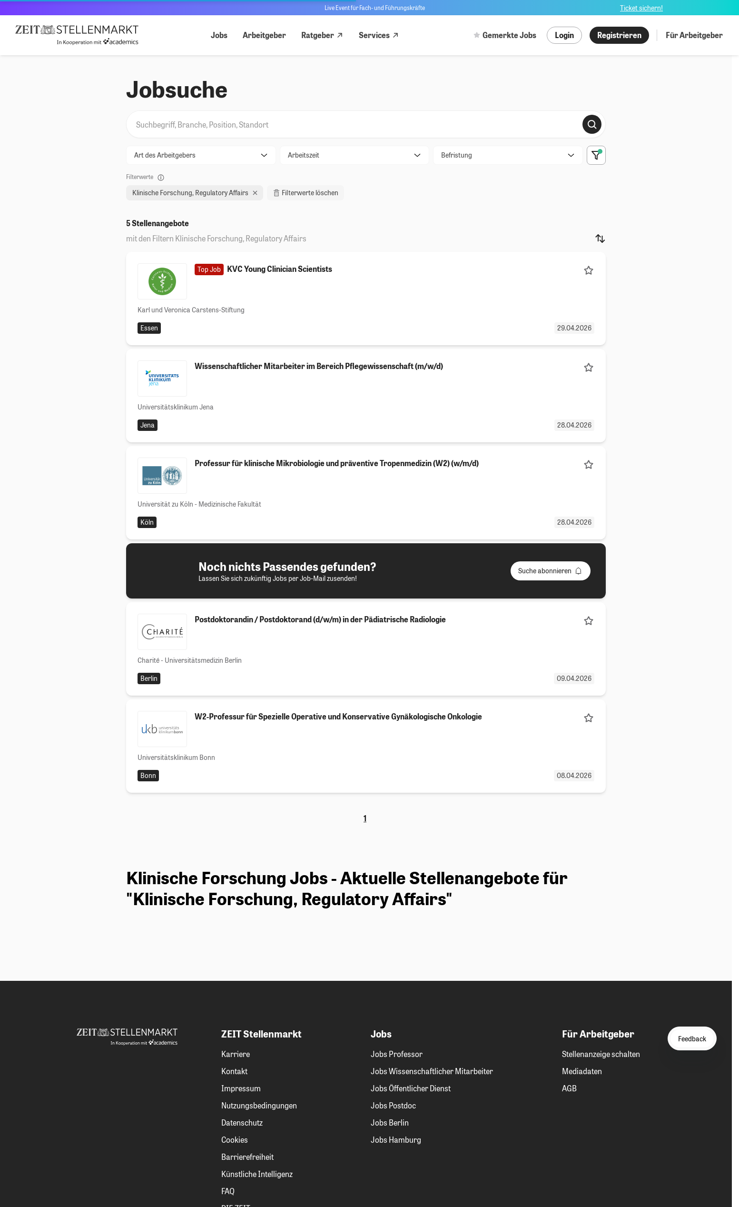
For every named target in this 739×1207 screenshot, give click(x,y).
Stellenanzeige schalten (601, 1054)
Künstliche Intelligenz (257, 1174)
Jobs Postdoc (393, 1105)
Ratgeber (322, 35)
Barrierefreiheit (247, 1157)
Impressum (241, 1088)
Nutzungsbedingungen (259, 1105)
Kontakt (234, 1071)
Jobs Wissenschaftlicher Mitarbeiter (432, 1071)
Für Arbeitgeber (694, 35)
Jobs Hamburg (396, 1140)
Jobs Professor (397, 1054)
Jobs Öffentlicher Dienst (411, 1088)
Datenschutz (242, 1122)
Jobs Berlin (390, 1122)
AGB (569, 1088)
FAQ (228, 1191)
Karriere (235, 1054)
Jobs (219, 35)
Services (379, 35)
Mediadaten (582, 1071)
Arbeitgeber (264, 35)
